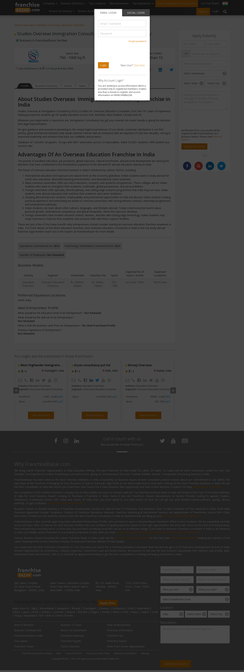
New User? (133, 65)
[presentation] (122, 52)
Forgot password (137, 41)
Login (103, 65)
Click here (139, 65)
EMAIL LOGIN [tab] (108, 12)
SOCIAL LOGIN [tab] (136, 12)
